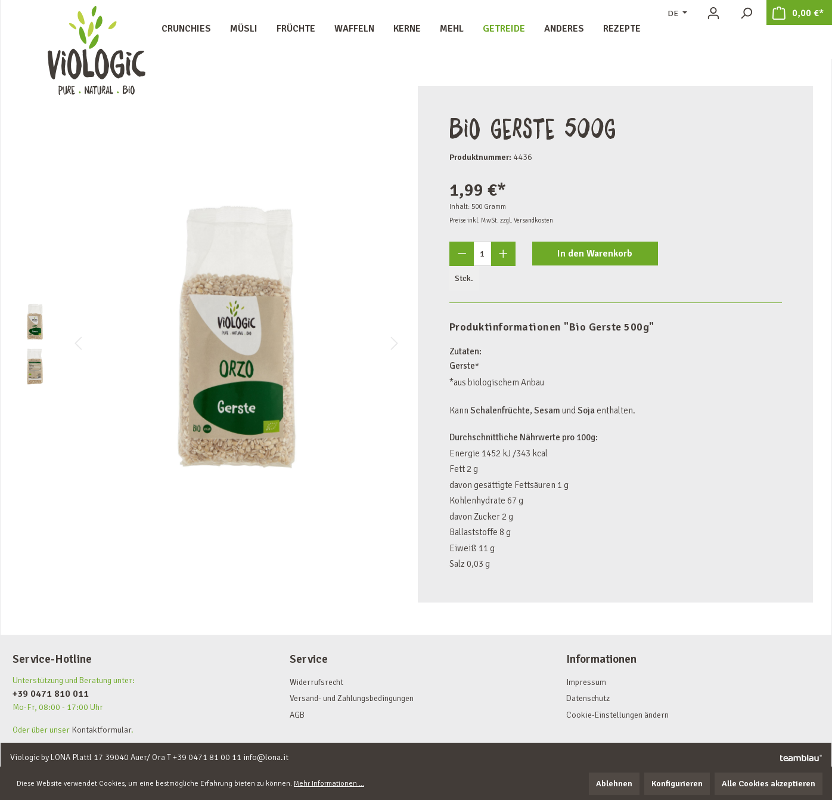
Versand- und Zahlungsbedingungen (352, 698)
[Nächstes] (394, 344)
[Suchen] (746, 13)
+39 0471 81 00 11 (207, 757)
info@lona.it (265, 757)
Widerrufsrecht (316, 682)
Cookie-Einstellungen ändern (617, 715)
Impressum (586, 682)
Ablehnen (614, 784)
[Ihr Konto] (713, 13)
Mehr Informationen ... (329, 783)
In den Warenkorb (594, 254)
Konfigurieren (677, 784)
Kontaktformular (101, 730)
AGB (297, 715)
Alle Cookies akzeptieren (768, 784)
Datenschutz (588, 698)
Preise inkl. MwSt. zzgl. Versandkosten (501, 220)
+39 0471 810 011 (51, 694)
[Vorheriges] (78, 344)
